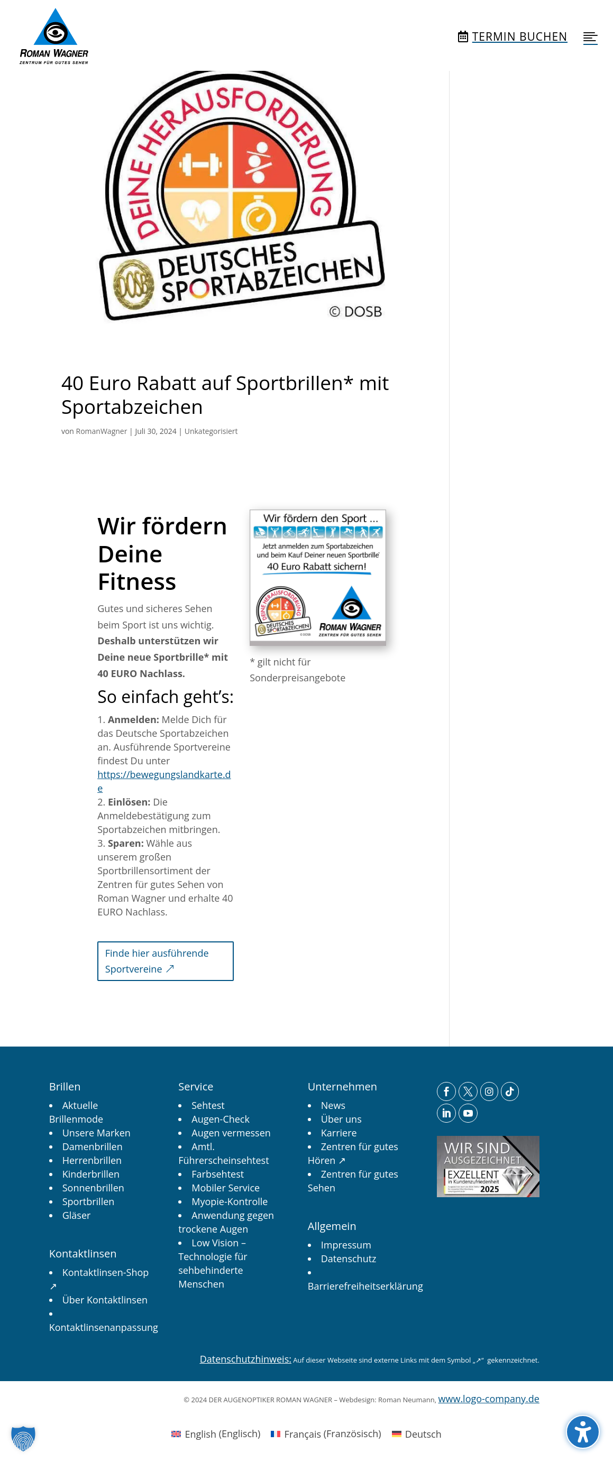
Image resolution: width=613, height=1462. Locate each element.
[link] (53, 36)
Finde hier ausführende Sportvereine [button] (157, 961)
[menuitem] (53, 36)
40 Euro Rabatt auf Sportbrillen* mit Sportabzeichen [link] (225, 394)
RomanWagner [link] (101, 431)
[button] (583, 1432)
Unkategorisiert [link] (211, 431)
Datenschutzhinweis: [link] (245, 1359)
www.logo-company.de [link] (488, 1398)
